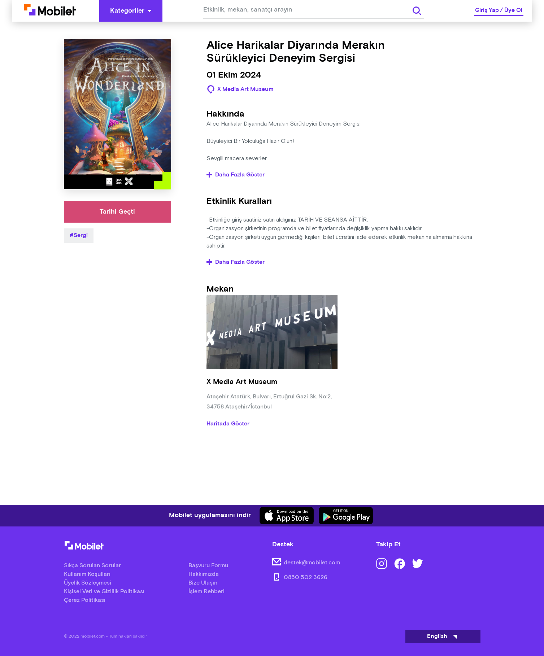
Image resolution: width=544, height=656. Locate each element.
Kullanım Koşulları (87, 574)
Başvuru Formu (208, 565)
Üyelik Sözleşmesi (87, 583)
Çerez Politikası (84, 600)
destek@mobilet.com (312, 563)
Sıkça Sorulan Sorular (92, 565)
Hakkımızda (203, 574)
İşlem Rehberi (206, 591)
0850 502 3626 (305, 577)
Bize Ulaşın (202, 583)
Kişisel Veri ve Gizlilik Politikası (104, 591)
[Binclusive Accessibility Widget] (16, 633)
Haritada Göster (227, 424)
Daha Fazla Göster (235, 175)
